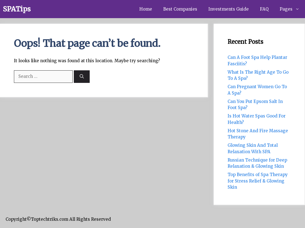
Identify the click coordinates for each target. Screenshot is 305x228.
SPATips (17, 8)
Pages (292, 9)
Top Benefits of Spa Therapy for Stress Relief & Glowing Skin (258, 181)
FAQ (264, 9)
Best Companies (180, 9)
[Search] (82, 76)
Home (145, 9)
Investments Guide (228, 9)
